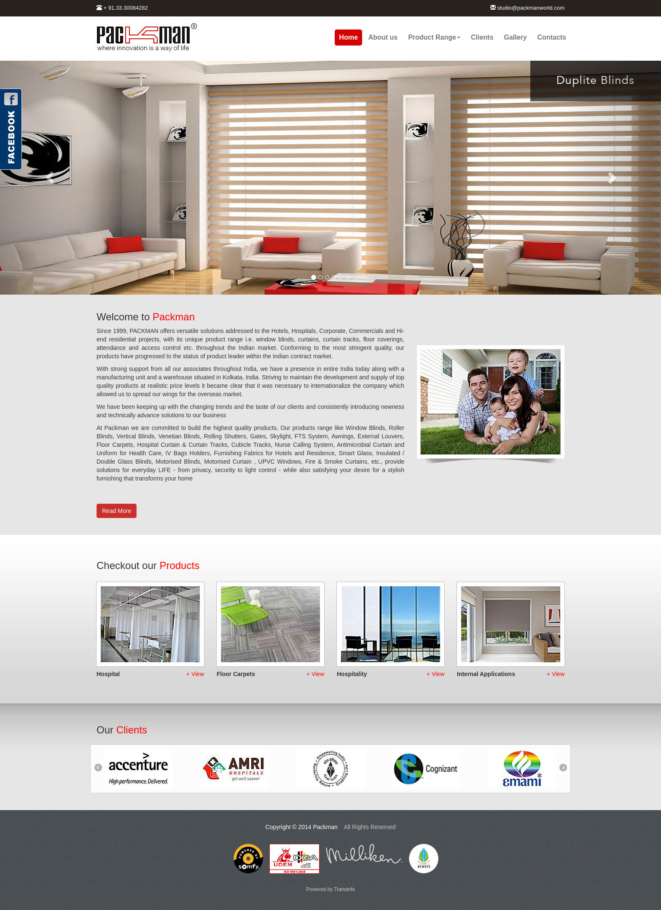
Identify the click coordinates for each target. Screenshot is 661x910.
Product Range (434, 37)
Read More (116, 510)
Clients (482, 37)
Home (348, 37)
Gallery (515, 37)
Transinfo (344, 889)
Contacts (551, 37)
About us (383, 37)
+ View (195, 674)
